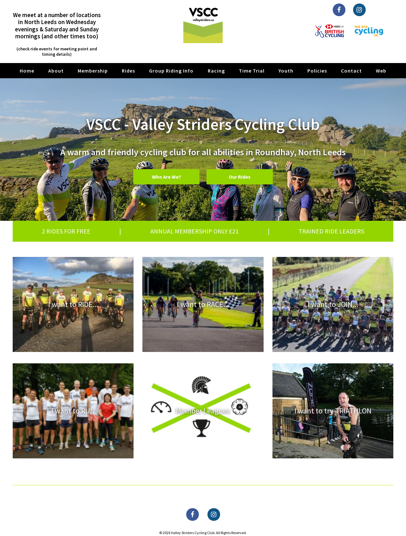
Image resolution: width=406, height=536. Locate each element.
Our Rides (240, 177)
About (56, 70)
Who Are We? (166, 177)
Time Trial (252, 70)
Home (27, 70)
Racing (216, 70)
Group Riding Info (171, 70)
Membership (93, 70)
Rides (128, 70)
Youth (285, 70)
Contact (351, 70)
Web (381, 70)
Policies (317, 70)
